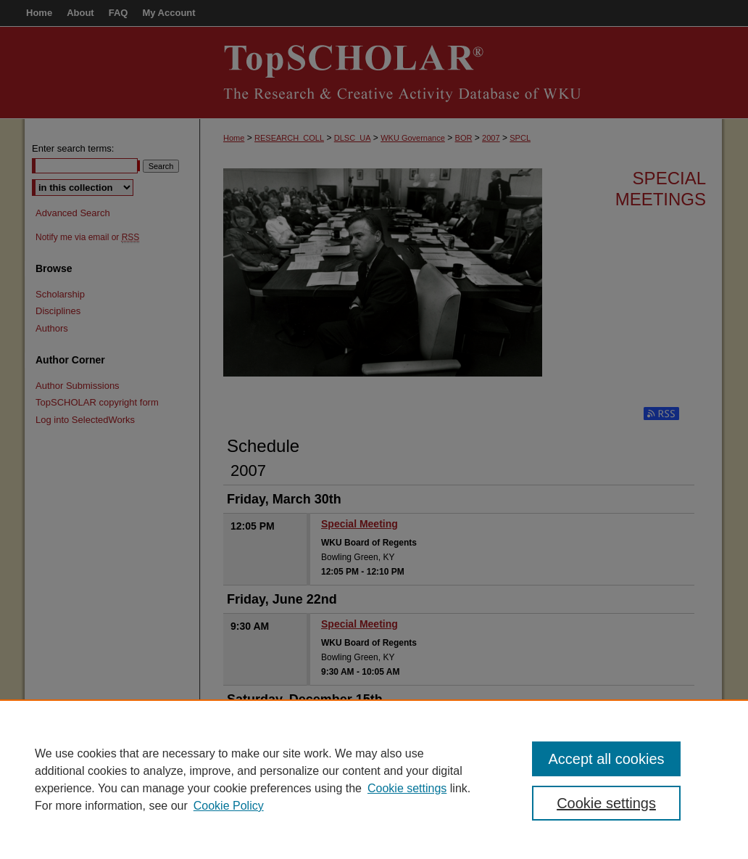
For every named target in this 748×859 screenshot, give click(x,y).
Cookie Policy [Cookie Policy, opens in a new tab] (229, 806)
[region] (374, 779)
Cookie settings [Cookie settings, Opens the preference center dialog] (606, 803)
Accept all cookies (606, 759)
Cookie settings (406, 788)
